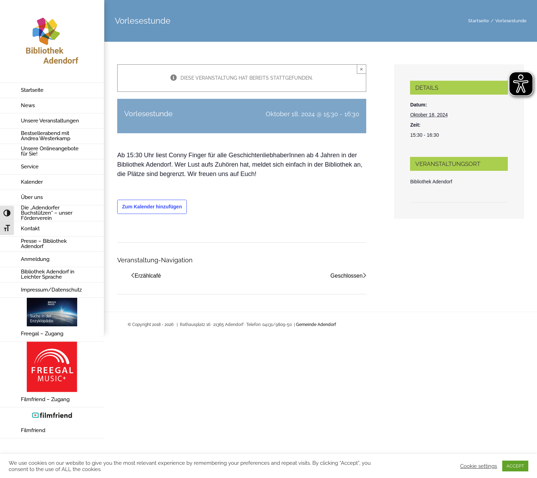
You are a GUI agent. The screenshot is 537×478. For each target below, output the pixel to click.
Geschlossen (346, 276)
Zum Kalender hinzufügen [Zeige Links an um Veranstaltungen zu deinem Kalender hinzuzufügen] (152, 206)
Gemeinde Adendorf (316, 324)
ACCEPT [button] (515, 466)
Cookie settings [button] (478, 466)
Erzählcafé (148, 276)
